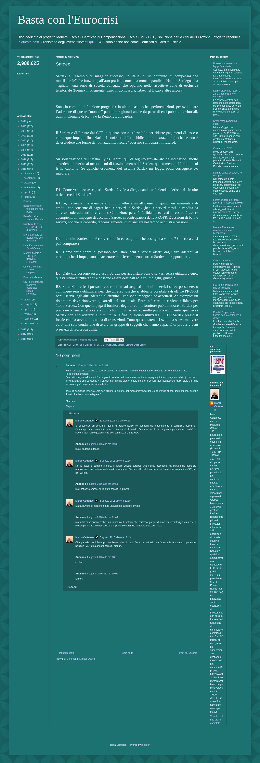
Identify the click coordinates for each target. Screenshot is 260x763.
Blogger (145, 744)
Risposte (74, 413)
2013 (24, 339)
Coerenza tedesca (223, 260)
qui (91, 42)
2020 (24, 150)
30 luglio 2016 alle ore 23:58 (92, 365)
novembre (30, 178)
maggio (28, 304)
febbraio (29, 318)
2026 (24, 121)
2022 (24, 140)
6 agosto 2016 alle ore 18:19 (102, 557)
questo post (30, 42)
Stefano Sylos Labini (135, 345)
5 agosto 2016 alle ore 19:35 (115, 460)
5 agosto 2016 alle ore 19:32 (102, 444)
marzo (27, 314)
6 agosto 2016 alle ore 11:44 (102, 517)
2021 (24, 145)
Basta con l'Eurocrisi (67, 19)
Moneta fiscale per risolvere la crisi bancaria (33, 237)
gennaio (28, 323)
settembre (30, 187)
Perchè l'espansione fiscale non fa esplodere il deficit (227, 315)
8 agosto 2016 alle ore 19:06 (102, 573)
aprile (27, 309)
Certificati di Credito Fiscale (86, 345)
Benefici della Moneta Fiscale (33, 218)
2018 (24, 159)
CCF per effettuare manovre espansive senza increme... (33, 288)
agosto (28, 192)
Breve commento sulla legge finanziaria (225, 65)
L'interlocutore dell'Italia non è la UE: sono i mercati (228, 201)
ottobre (28, 182)
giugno (28, 299)
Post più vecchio (188, 653)
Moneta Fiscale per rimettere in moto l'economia (223, 230)
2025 (24, 126)
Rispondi (70, 406)
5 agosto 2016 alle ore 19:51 (102, 483)
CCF (99, 133)
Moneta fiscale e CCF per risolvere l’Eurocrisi (32, 257)
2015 (24, 329)
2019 (24, 154)
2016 (24, 169)
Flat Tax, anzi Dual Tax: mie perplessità (225, 286)
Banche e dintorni (32, 277)
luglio (27, 196)
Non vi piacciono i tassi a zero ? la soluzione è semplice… (226, 93)
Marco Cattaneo (108, 345)
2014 (24, 334)
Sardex (120, 345)
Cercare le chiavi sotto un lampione (32, 269)
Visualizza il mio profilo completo (216, 720)
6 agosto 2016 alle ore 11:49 (115, 537)
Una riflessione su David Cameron (33, 247)
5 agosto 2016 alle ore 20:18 (115, 500)
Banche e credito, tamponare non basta (33, 208)
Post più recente (66, 653)
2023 (24, 135)
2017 (24, 164)
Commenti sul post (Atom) (81, 658)
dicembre (29, 173)
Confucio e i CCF (222, 148)
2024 (24, 131)
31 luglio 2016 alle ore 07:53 (115, 420)
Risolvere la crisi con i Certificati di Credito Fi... (32, 227)
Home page (127, 653)
